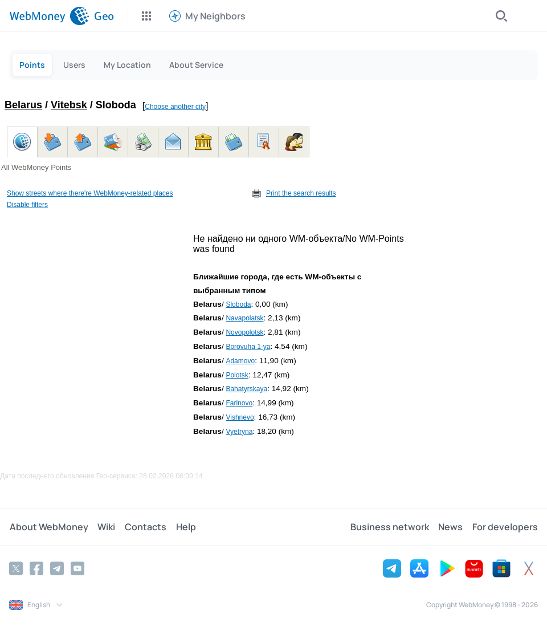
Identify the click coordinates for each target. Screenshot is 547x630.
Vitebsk (69, 105)
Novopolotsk (244, 332)
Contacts (144, 527)
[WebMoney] (49, 16)
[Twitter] (16, 568)
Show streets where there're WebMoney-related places (90, 193)
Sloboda (238, 304)
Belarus (23, 105)
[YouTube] (77, 568)
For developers (505, 527)
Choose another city (175, 107)
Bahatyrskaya (246, 389)
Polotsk (237, 375)
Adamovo (240, 361)
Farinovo (239, 403)
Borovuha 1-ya (248, 347)
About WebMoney (48, 527)
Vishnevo (240, 417)
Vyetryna (239, 432)
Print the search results (301, 193)
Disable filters (27, 205)
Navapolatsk (244, 318)
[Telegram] (57, 568)
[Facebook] (36, 568)
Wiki (106, 527)
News (451, 527)
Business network (390, 527)
